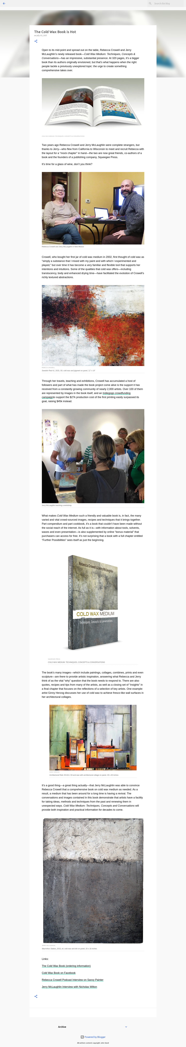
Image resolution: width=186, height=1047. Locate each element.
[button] (36, 41)
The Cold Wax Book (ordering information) (66, 965)
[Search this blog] (168, 3)
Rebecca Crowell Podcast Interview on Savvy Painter (72, 979)
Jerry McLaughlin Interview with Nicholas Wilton (69, 986)
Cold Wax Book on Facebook (59, 972)
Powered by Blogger (93, 1037)
